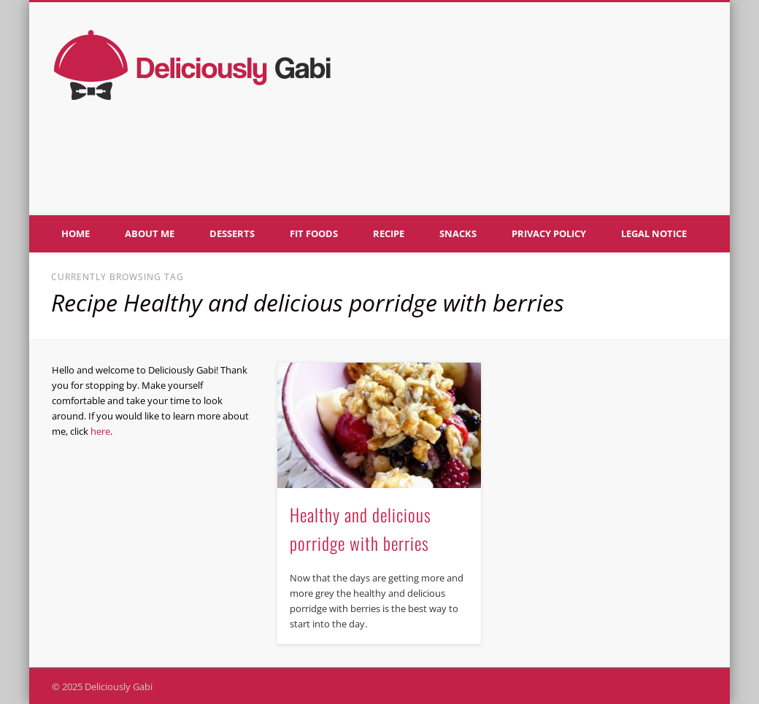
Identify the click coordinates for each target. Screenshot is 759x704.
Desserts (232, 233)
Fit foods (314, 233)
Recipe (388, 233)
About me (149, 233)
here (100, 431)
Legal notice (654, 233)
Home (75, 233)
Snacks (458, 233)
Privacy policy (549, 233)
